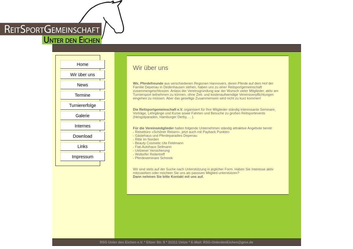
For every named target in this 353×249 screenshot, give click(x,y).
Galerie (83, 115)
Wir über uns (82, 74)
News (82, 84)
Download (82, 136)
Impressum (82, 156)
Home (82, 64)
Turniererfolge (82, 105)
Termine (83, 95)
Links (82, 146)
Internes (83, 125)
